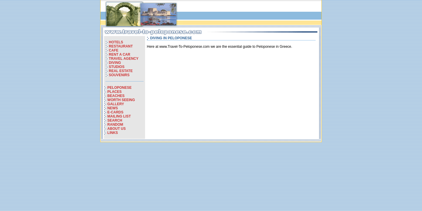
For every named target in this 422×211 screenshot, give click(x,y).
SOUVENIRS (119, 75)
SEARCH (114, 120)
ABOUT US (116, 129)
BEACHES (116, 96)
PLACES (114, 92)
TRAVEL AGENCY (123, 59)
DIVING (115, 63)
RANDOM (115, 124)
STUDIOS (116, 67)
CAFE (113, 50)
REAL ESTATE (120, 71)
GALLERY (115, 104)
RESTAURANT (121, 46)
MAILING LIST (119, 116)
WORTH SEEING (121, 100)
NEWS (112, 108)
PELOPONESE (119, 88)
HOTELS (116, 42)
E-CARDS (115, 112)
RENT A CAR (119, 54)
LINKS (112, 133)
